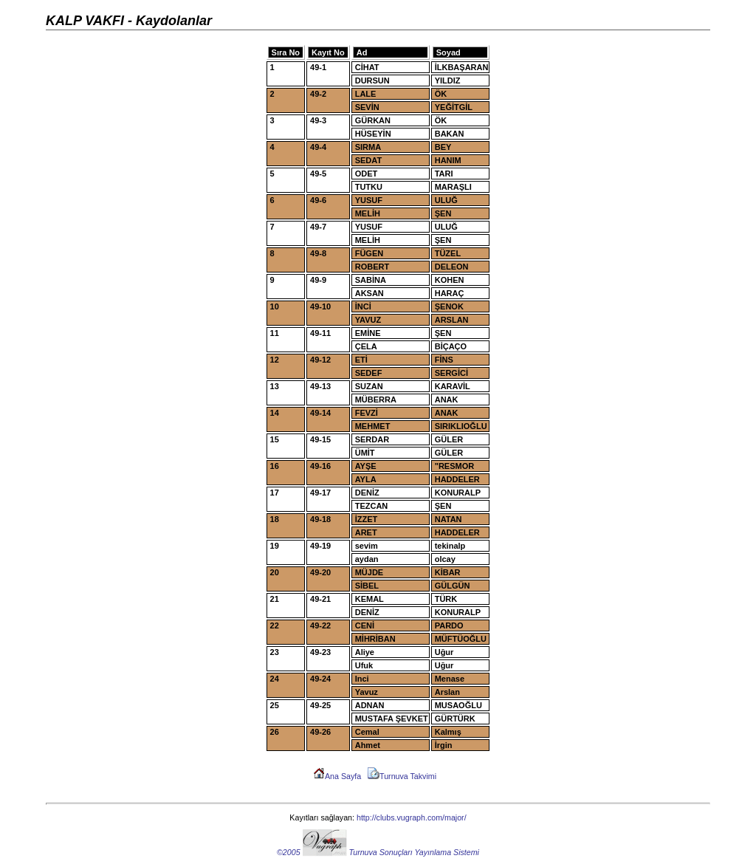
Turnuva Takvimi (402, 776)
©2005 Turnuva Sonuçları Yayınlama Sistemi (378, 852)
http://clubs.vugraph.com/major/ (412, 817)
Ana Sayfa (337, 776)
